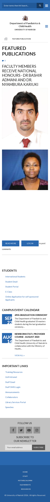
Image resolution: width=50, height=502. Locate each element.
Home (25, 472)
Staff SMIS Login (12, 387)
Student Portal (11, 286)
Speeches (9, 407)
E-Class (8, 291)
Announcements (12, 392)
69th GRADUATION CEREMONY (31, 315)
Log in (30, 243)
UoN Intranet (11, 377)
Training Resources (14, 372)
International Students (15, 276)
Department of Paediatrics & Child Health (25, 25)
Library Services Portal (15, 402)
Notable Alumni (25, 480)
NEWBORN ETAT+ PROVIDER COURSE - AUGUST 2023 (30, 335)
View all (19, 355)
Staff (25, 476)
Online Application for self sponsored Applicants (21, 298)
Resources (26, 489)
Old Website (25, 485)
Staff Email (10, 382)
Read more (12, 244)
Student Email (11, 281)
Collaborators (11, 397)
